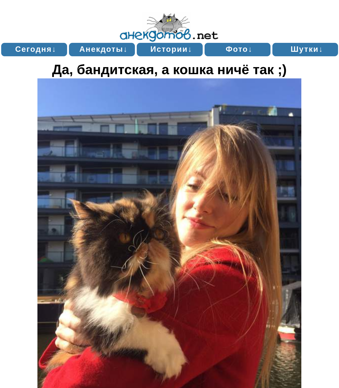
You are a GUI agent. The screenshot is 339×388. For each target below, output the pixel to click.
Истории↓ (171, 49)
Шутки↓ (307, 49)
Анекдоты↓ (103, 49)
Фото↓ (239, 49)
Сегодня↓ (35, 49)
